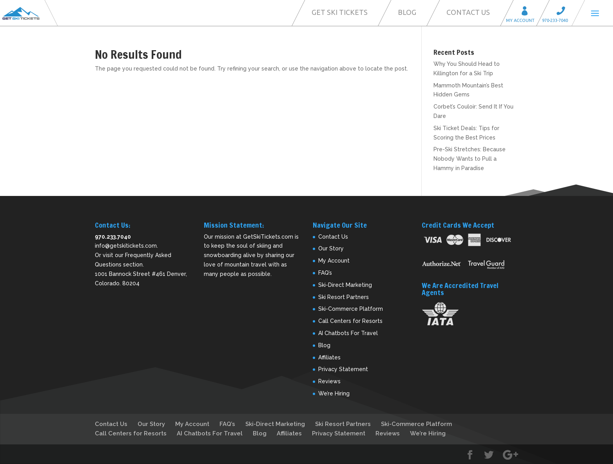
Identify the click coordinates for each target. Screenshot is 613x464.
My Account (527, 12)
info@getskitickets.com (126, 246)
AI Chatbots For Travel (348, 333)
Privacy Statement (343, 369)
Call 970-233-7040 (563, 12)
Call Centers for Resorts (350, 321)
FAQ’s (325, 273)
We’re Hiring (334, 393)
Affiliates (329, 357)
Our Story (331, 248)
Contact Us (468, 12)
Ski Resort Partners (343, 297)
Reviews (329, 381)
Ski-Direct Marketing (345, 285)
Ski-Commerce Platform (350, 309)
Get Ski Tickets (340, 12)
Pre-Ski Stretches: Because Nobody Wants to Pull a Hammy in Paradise (469, 158)
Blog (407, 12)
